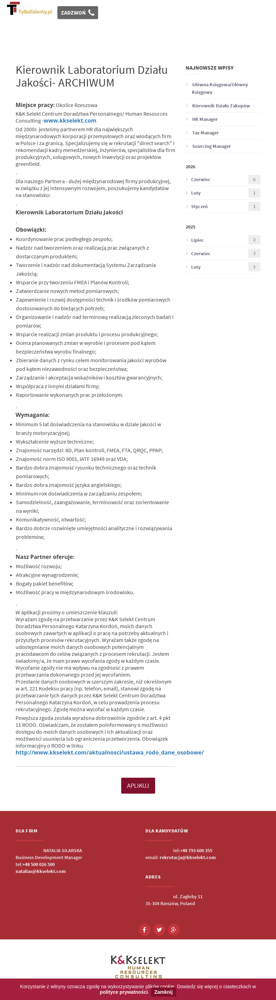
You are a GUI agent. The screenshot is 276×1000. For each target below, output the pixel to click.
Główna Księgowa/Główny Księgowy (217, 88)
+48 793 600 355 (196, 850)
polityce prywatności (124, 992)
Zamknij (163, 992)
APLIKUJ (138, 785)
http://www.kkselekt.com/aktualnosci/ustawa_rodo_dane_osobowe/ (110, 752)
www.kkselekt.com (70, 120)
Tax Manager (202, 133)
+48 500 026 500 (39, 864)
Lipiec (223, 239)
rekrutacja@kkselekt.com (188, 857)
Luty (223, 193)
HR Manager (202, 119)
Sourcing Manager (208, 146)
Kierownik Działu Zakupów (218, 105)
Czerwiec (223, 179)
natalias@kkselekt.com (41, 871)
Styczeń (223, 206)
